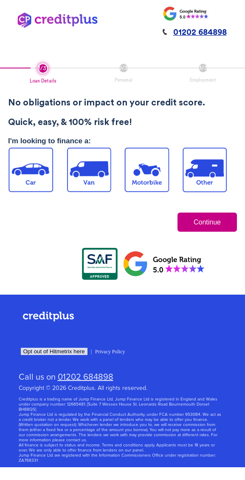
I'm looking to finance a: (49, 141)
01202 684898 (200, 32)
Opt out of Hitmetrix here (54, 351)
